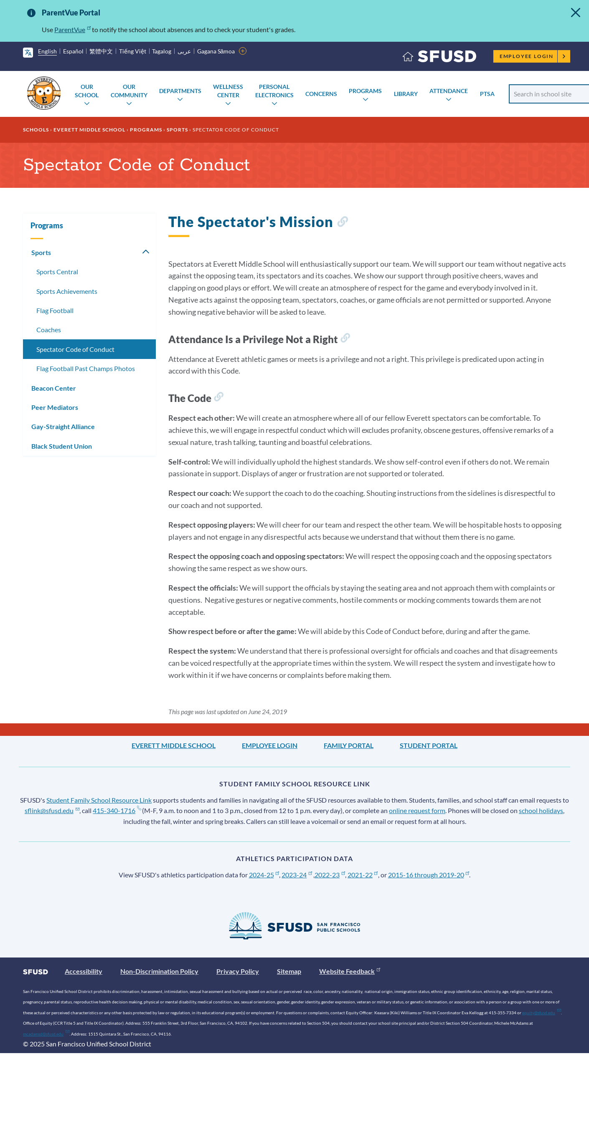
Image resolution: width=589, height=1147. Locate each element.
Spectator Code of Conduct (75, 349)
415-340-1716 (117, 810)
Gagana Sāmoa (216, 51)
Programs (365, 90)
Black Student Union (61, 446)
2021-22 (363, 875)
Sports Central (57, 271)
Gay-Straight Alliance (63, 426)
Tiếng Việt (132, 51)
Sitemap (289, 971)
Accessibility (83, 971)
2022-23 (330, 875)
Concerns (321, 93)
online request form (417, 810)
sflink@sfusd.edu (52, 810)
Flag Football (55, 310)
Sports (177, 129)
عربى (184, 51)
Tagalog (161, 51)
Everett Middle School (89, 129)
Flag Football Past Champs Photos (85, 368)
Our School (87, 91)
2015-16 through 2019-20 (429, 875)
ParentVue (72, 29)
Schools (36, 129)
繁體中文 (101, 51)
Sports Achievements (66, 291)
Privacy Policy (237, 971)
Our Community (129, 91)
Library (406, 93)
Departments (180, 90)
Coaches (48, 329)
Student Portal (428, 745)
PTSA (487, 93)
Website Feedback (349, 971)
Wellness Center (228, 91)
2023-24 (297, 875)
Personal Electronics (274, 91)
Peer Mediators (54, 407)
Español (73, 51)
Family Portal (348, 745)
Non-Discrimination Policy (159, 971)
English (47, 51)
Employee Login (533, 56)
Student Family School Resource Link (99, 800)
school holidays (541, 810)
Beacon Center (53, 388)
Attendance (448, 90)
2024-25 (264, 875)
